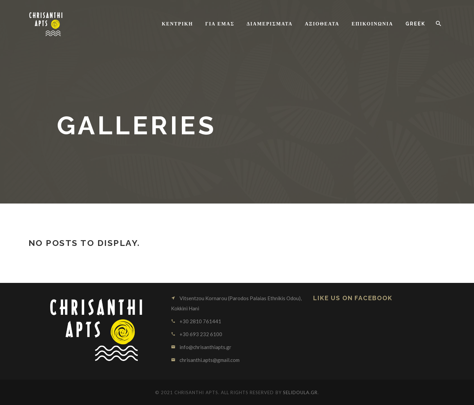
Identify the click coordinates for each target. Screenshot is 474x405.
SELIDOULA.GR (300, 392)
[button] (438, 23)
